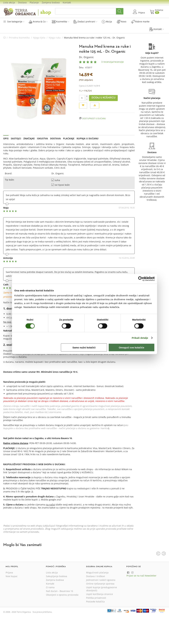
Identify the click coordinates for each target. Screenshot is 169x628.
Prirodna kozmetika (19, 37)
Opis (6, 138)
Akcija (107, 22)
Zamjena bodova (51, 2)
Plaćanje (34, 2)
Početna (4, 37)
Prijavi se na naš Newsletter (141, 575)
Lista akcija (9, 2)
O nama (50, 587)
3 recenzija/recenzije (112, 61)
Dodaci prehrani (85, 22)
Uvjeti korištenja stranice (99, 594)
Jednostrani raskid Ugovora (100, 579)
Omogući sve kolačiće (131, 347)
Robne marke (140, 22)
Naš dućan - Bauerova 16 (59, 591)
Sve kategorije (13, 21)
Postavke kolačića (95, 601)
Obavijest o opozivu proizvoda (62, 594)
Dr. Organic (86, 57)
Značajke (29, 138)
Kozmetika (60, 22)
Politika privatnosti (96, 597)
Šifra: (81, 67)
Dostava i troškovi (95, 576)
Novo (121, 22)
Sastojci (16, 138)
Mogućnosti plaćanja (97, 572)
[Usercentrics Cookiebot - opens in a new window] (140, 278)
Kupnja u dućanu (88, 138)
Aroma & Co (38, 22)
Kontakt (67, 2)
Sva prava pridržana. (42, 611)
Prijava (9, 572)
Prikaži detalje (140, 337)
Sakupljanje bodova (56, 576)
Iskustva (42, 138)
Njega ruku (55, 37)
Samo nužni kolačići (83, 347)
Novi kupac (12, 576)
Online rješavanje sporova (100, 583)
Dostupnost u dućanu (94, 118)
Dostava (22, 2)
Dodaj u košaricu (103, 97)
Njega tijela (39, 37)
